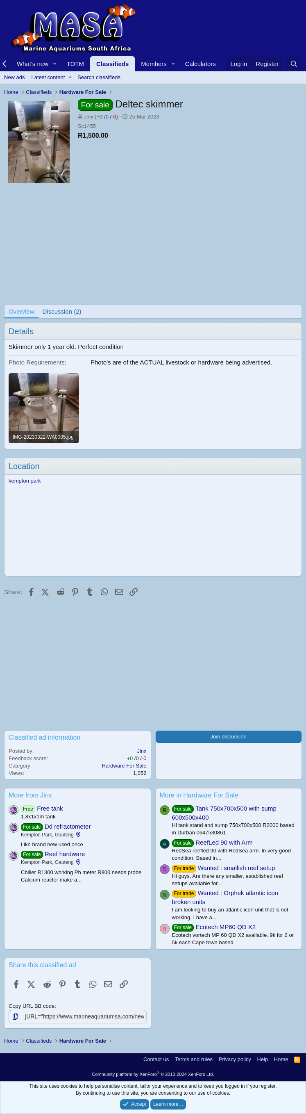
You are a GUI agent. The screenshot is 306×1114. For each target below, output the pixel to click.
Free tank (50, 808)
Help (262, 1059)
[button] (55, 63)
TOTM (75, 63)
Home (281, 1059)
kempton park (25, 481)
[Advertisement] (153, 246)
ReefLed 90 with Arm (223, 842)
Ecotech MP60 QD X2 (225, 926)
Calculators (200, 63)
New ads (14, 77)
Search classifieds (98, 77)
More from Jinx (30, 795)
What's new (32, 63)
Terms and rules (194, 1059)
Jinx (88, 117)
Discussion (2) (62, 311)
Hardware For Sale (124, 766)
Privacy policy (235, 1059)
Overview (21, 311)
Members (154, 63)
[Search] (294, 63)
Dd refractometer (68, 826)
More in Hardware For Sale (199, 795)
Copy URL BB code (31, 1006)
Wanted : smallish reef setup (236, 867)
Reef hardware (65, 853)
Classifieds (112, 63)
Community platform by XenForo (153, 1073)
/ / (106, 117)
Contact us (156, 1059)
